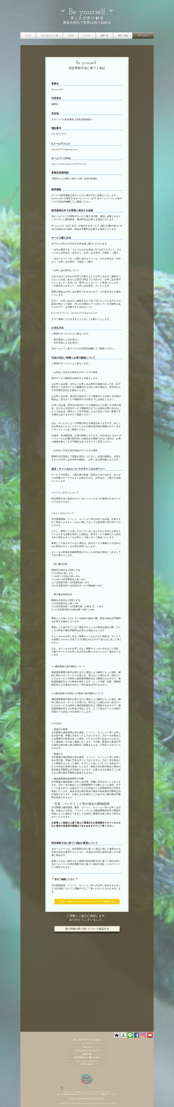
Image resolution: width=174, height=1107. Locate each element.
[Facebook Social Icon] (136, 1035)
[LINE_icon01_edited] (130, 1035)
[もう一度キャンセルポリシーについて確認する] (87, 901)
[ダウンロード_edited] (143, 1035)
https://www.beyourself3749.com (69, 164)
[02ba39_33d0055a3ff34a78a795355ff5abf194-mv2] (123, 1035)
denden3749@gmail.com (64, 149)
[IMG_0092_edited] (116, 1035)
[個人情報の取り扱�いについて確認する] (87, 929)
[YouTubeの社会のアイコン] (150, 1035)
